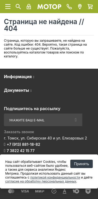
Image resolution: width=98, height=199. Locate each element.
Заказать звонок (19, 132)
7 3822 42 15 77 (20, 150)
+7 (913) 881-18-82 (23, 144)
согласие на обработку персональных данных (40, 181)
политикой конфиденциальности (55, 177)
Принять (81, 164)
